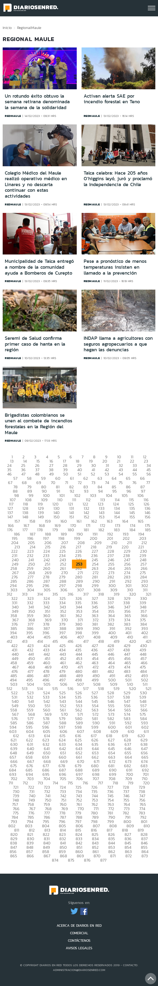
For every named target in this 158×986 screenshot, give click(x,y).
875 (71, 860)
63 (100, 478)
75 (121, 482)
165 (141, 521)
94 (100, 491)
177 (25, 530)
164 (125, 521)
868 (63, 856)
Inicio (7, 27)
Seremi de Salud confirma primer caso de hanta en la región (35, 344)
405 (47, 637)
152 (86, 517)
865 (13, 856)
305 (47, 590)
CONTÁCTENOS (79, 940)
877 (103, 860)
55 (135, 474)
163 (110, 521)
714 (55, 783)
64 (114, 478)
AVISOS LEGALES (79, 948)
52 (93, 474)
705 (63, 778)
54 (121, 474)
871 (113, 856)
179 (55, 530)
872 (128, 856)
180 (71, 530)
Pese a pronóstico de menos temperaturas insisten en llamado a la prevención (115, 267)
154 (117, 517)
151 (71, 517)
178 (40, 530)
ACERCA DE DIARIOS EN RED (79, 925)
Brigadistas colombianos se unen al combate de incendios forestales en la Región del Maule (38, 424)
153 (102, 517)
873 (144, 856)
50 (65, 474)
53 (107, 474)
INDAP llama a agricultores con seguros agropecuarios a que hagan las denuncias (118, 344)
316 (71, 594)
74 (107, 482)
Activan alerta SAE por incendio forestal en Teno (112, 99)
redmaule (13, 116)
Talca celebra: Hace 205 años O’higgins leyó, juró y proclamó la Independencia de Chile (118, 178)
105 (125, 495)
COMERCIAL (79, 933)
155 (132, 517)
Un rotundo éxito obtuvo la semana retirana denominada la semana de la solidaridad (37, 102)
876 (87, 860)
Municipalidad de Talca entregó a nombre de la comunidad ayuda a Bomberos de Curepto (39, 267)
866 (30, 856)
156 (148, 517)
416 (71, 641)
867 (47, 856)
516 (71, 688)
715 (70, 783)
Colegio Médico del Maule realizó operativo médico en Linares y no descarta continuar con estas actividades (36, 184)
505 (47, 684)
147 (10, 517)
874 (55, 860)
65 (128, 478)
